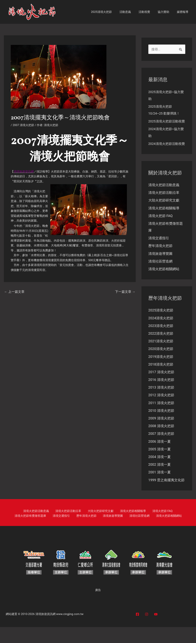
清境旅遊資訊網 (45, 630)
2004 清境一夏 (159, 472)
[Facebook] (137, 630)
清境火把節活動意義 (163, 199)
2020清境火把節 (160, 364)
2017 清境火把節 (161, 387)
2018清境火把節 (160, 379)
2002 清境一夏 (159, 480)
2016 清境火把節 (161, 395)
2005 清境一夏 (159, 465)
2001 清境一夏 (159, 488)
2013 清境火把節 (161, 403)
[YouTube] (156, 630)
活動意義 (132, 12)
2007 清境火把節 (23, 125)
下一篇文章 (124, 292)
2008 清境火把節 (161, 441)
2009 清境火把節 (161, 434)
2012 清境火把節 (161, 410)
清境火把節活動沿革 (163, 207)
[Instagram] (146, 630)
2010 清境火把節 (161, 426)
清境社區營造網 (160, 276)
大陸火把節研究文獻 (163, 214)
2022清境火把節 (160, 348)
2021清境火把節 (160, 356)
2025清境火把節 (110, 12)
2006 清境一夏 (159, 457)
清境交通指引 (158, 252)
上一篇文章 (15, 292)
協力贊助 (166, 12)
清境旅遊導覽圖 (160, 268)
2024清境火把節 (160, 333)
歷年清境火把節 (160, 260)
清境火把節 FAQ (160, 230)
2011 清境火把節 (161, 418)
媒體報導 (183, 12)
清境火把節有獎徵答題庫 (166, 527)
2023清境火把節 (160, 340)
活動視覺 (149, 12)
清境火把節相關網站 (163, 283)
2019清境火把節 (160, 372)
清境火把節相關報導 (163, 222)
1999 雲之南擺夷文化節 (166, 496)
